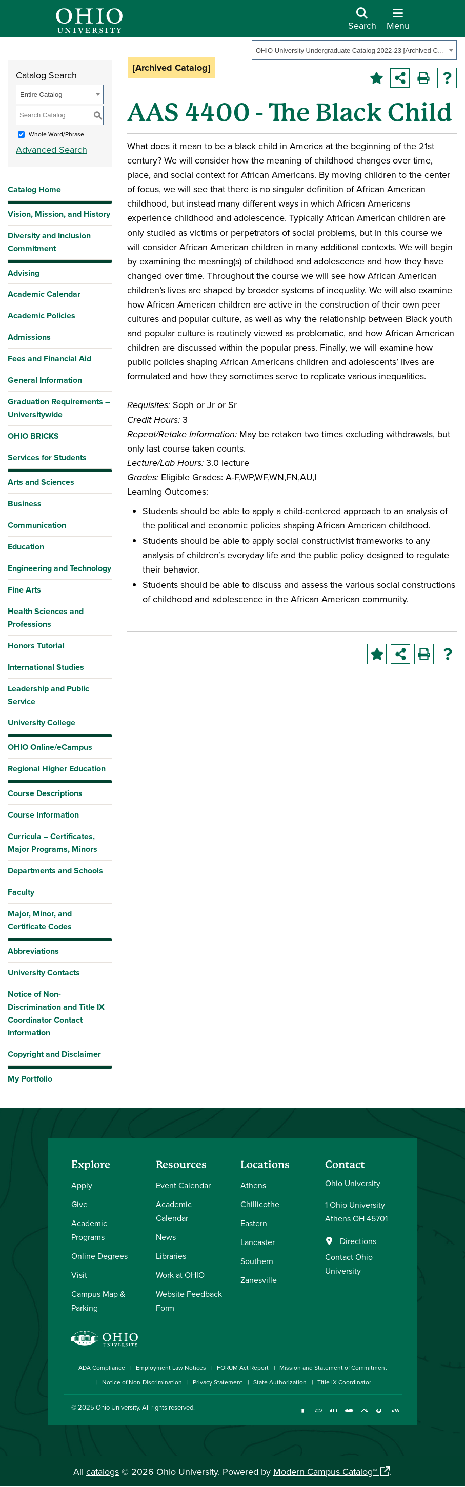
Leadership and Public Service (48, 695)
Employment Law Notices (171, 1367)
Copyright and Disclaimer (54, 1054)
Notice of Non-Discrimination (142, 1382)
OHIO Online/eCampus (50, 747)
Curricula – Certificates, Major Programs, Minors (52, 842)
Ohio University (117, 1407)
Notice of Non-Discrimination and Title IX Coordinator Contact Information (56, 1013)
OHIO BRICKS (33, 436)
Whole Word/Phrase (56, 134)
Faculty (21, 892)
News (166, 1236)
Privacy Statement (217, 1382)
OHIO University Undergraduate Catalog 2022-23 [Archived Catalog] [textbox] (351, 50)
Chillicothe (259, 1204)
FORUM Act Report (243, 1367)
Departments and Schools (55, 871)
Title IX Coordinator (344, 1382)
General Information (45, 380)
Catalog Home (34, 189)
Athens (253, 1185)
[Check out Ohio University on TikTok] (380, 1415)
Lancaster (257, 1242)
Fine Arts (24, 590)
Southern (256, 1261)
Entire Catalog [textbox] (41, 94)
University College (41, 722)
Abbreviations (33, 951)
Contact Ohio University (349, 1263)
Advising (23, 273)
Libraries (171, 1255)
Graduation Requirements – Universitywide (59, 408)
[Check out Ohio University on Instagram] (318, 1415)
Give (79, 1204)
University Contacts (44, 973)
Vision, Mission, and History (59, 214)
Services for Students (47, 457)
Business (25, 504)
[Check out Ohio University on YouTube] (349, 1415)
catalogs (102, 1471)
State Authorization (280, 1382)
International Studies (46, 667)
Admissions (29, 337)
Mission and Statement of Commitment (333, 1367)
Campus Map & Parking (98, 1300)
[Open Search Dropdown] (362, 22)
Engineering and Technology (59, 568)
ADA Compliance (101, 1367)
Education (26, 547)
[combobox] (354, 50)
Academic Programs (89, 1229)
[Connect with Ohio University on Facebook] (303, 1415)
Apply (81, 1185)
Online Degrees (99, 1255)
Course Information (43, 815)
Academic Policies (41, 315)
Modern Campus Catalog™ (325, 1471)
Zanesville (258, 1280)
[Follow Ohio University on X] (364, 1415)
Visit (79, 1274)
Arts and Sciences (41, 482)
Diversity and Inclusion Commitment (49, 242)
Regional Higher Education (57, 769)
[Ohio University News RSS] (395, 1415)
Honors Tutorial (36, 645)
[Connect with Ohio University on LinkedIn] (334, 1415)
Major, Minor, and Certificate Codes (40, 920)
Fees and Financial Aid (49, 358)
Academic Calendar (44, 294)
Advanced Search (51, 149)
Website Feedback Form (189, 1300)
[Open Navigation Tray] (398, 22)
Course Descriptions (45, 793)
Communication (37, 525)
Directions (358, 1241)
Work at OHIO (180, 1274)
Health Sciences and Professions (46, 617)
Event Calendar (183, 1185)
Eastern (253, 1223)
